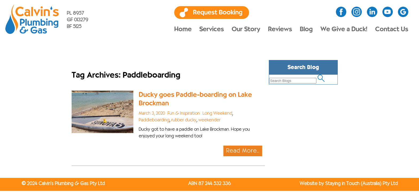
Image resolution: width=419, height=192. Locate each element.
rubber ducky (183, 120)
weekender (209, 120)
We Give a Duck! (343, 29)
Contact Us (391, 29)
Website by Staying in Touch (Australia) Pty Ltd (349, 184)
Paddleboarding (154, 120)
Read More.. (242, 151)
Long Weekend (217, 113)
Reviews (280, 29)
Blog (306, 29)
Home (183, 29)
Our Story (246, 29)
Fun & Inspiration (184, 113)
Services (211, 29)
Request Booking (217, 12)
